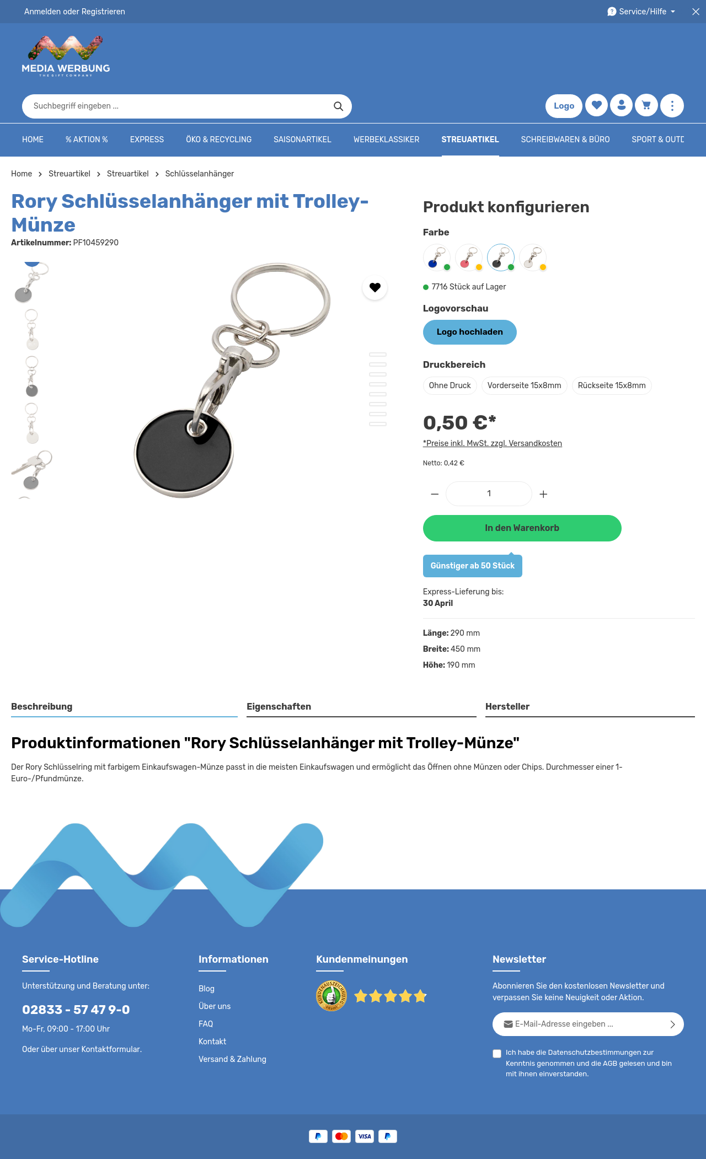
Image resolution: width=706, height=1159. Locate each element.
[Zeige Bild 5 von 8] (378, 360)
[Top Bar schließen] (696, 12)
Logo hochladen (466, 297)
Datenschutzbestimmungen (590, 1004)
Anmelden (41, 11)
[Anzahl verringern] (434, 458)
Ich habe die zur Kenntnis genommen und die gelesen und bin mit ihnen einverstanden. (591, 1014)
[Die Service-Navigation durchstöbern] (643, 12)
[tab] (125, 672)
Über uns (214, 958)
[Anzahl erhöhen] (543, 458)
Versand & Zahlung (231, 1011)
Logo (562, 56)
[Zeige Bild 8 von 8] (378, 390)
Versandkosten (442, 1118)
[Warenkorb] (646, 56)
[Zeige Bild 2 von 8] (378, 330)
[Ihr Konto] (620, 56)
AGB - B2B (413, 1142)
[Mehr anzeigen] (672, 56)
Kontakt (211, 994)
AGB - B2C (367, 1142)
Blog (206, 941)
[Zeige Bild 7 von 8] (378, 380)
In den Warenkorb (522, 492)
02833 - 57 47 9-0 (70, 962)
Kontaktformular (108, 1001)
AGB (576, 1015)
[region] (206, 346)
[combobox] (340, 56)
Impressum (461, 1142)
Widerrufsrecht (562, 1142)
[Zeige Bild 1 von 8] (378, 320)
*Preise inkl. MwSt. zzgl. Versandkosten (491, 408)
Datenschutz (317, 1142)
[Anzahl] (489, 458)
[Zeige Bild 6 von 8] (378, 370)
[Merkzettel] (594, 56)
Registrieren (99, 11)
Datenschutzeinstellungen (640, 1142)
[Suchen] (505, 56)
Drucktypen (508, 1142)
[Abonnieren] (673, 976)
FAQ (206, 976)
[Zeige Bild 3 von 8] (378, 340)
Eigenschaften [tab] (278, 670)
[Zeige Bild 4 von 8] (378, 350)
